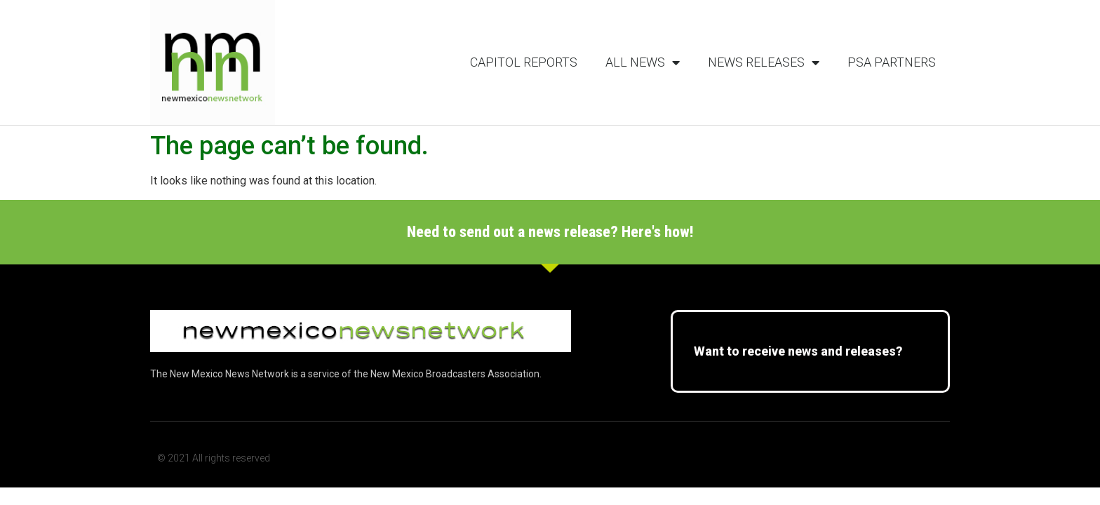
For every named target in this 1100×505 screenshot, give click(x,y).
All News (642, 62)
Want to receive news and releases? (798, 351)
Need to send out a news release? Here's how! (550, 232)
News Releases (763, 62)
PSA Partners (891, 62)
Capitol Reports (523, 62)
